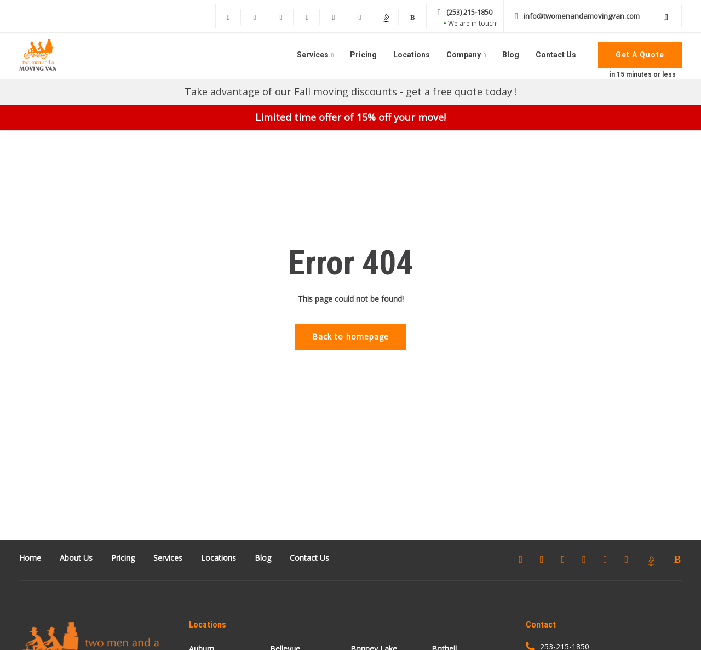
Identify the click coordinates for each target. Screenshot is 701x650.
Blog (510, 54)
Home (30, 558)
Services (313, 54)
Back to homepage (350, 336)
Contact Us (556, 54)
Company (463, 54)
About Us (76, 558)
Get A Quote (640, 54)
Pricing (363, 54)
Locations (411, 54)
